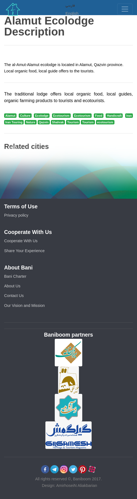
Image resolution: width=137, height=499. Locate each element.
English (71, 13)
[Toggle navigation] (125, 9)
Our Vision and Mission (24, 305)
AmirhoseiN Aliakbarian (76, 485)
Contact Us (14, 295)
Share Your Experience (24, 251)
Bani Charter (15, 276)
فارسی (70, 5)
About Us (12, 286)
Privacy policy (16, 215)
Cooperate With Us (21, 241)
